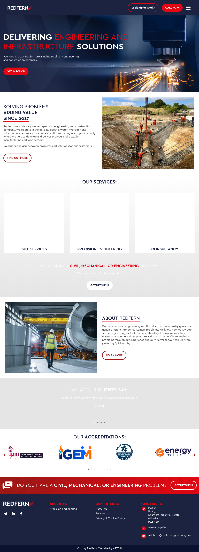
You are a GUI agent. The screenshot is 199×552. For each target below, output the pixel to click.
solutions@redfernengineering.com (170, 535)
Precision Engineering (63, 508)
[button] (94, 422)
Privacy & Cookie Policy (110, 518)
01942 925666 (157, 527)
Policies (100, 513)
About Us (101, 508)
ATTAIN (117, 548)
